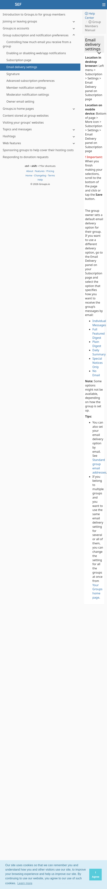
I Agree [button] (95, 874)
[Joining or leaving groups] (40, 21)
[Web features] (40, 143)
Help (40, 179)
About (30, 171)
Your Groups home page (97, 591)
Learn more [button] (24, 883)
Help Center (90, 16)
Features (40, 171)
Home (29, 175)
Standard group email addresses (99, 466)
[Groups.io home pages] (40, 108)
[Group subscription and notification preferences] (40, 35)
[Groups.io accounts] (40, 28)
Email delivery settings (92, 44)
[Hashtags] (40, 136)
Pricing (50, 171)
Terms (51, 175)
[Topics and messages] (40, 129)
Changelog (40, 175)
